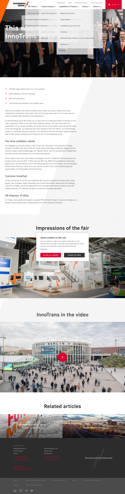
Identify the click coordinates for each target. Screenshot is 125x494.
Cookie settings (74, 255)
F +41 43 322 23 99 (51, 459)
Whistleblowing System (34, 485)
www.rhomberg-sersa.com (22, 469)
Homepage (8, 21)
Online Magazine (96, 3)
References (61, 3)
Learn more (43, 249)
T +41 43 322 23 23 (51, 457)
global (112, 5)
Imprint (15, 480)
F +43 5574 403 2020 (21, 459)
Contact (16, 485)
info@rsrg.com (18, 466)
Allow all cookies (50, 255)
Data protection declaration (36, 480)
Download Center (81, 3)
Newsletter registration (92, 480)
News (70, 3)
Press (75, 480)
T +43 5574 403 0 (19, 457)
